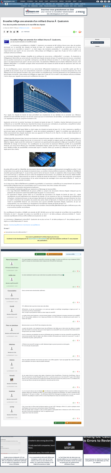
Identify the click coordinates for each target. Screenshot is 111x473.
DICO (75, 6)
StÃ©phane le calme (24, 28)
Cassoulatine (12, 291)
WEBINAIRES (34, 6)
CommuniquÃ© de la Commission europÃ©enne (24, 225)
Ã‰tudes (68, 1)
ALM (33, 4)
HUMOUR (80, 6)
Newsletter (53, 1)
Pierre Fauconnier (12, 259)
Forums (22, 1)
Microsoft (38, 4)
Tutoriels (30, 1)
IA (29, 4)
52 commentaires (36, 28)
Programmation (60, 4)
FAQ (36, 1)
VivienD (11, 375)
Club (79, 1)
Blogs (41, 1)
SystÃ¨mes (82, 4)
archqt (12, 407)
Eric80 (12, 306)
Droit (74, 1)
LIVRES (41, 6)
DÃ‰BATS (66, 6)
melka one (12, 275)
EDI (54, 4)
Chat (46, 1)
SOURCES (60, 6)
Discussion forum (97, 42)
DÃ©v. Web (48, 4)
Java (43, 4)
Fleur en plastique (12, 325)
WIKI (71, 6)
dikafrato (12, 344)
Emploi (61, 1)
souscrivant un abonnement (37, 239)
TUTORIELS (24, 6)
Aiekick (12, 360)
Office (71, 4)
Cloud (26, 4)
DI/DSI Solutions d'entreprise (16, 4)
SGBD (66, 4)
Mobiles (76, 4)
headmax (12, 391)
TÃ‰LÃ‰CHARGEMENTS (50, 6)
